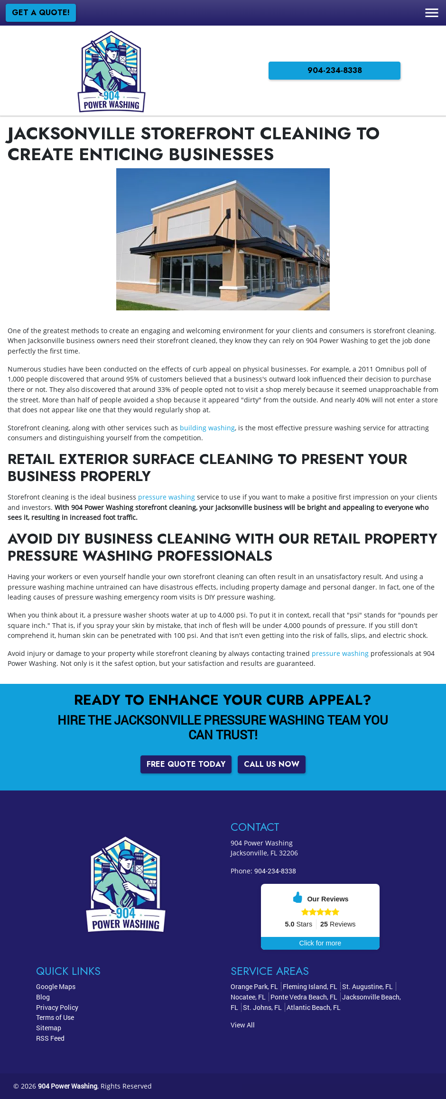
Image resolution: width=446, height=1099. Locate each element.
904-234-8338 (334, 70)
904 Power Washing (67, 1085)
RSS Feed (50, 1038)
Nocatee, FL (248, 996)
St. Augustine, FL (367, 986)
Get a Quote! (41, 12)
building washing (207, 427)
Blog (43, 996)
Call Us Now (271, 764)
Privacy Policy (57, 1007)
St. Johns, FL (262, 1007)
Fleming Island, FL (310, 986)
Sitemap (48, 1027)
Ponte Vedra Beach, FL (303, 996)
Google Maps (55, 986)
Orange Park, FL (254, 986)
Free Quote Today (186, 764)
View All (243, 1024)
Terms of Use (55, 1017)
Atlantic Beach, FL (314, 1007)
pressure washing (166, 496)
